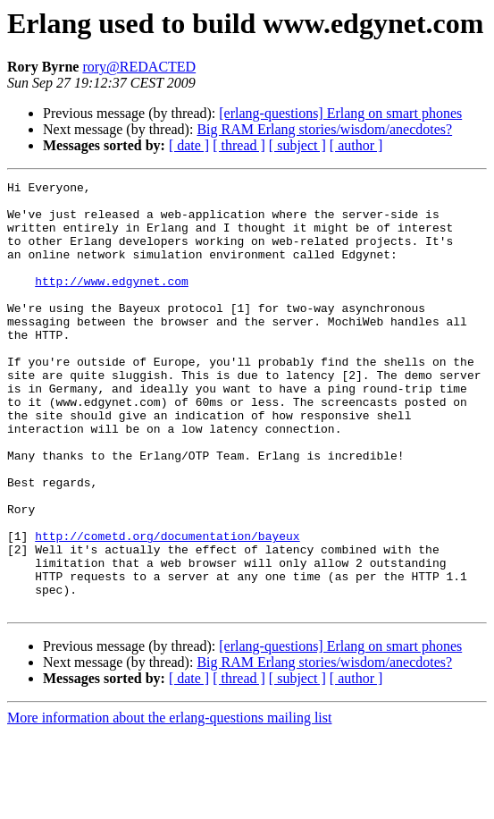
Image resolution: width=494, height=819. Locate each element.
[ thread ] (239, 145)
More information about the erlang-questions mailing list (169, 803)
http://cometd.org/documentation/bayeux (167, 608)
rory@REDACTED (139, 66)
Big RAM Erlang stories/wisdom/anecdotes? (324, 129)
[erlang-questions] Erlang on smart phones (340, 113)
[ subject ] (297, 145)
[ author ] (356, 145)
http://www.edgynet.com (111, 302)
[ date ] (189, 145)
